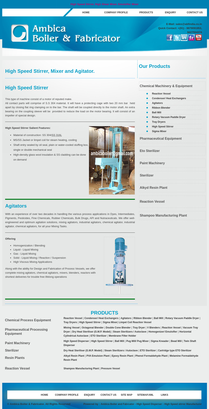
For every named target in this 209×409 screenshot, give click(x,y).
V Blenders (153, 327)
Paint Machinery (152, 163)
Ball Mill (156, 112)
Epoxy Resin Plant (122, 355)
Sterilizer (147, 175)
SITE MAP (126, 394)
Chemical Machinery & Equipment (166, 86)
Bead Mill (176, 341)
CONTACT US (195, 12)
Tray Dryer (139, 327)
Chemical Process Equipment (28, 320)
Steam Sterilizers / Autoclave (129, 331)
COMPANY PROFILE (116, 12)
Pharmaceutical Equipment (161, 138)
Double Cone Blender (118, 327)
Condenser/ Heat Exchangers (169, 98)
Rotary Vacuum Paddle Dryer (169, 117)
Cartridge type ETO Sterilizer (174, 350)
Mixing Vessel (71, 327)
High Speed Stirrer (162, 126)
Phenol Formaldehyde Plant (151, 355)
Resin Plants (15, 358)
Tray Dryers (159, 121)
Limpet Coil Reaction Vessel (135, 322)
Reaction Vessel (161, 93)
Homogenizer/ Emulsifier (162, 331)
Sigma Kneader (160, 341)
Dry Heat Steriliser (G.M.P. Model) (91, 331)
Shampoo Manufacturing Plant (163, 215)
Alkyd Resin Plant (153, 187)
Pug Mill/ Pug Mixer (137, 341)
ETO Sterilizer (99, 335)
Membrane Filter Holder (122, 335)
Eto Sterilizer (150, 151)
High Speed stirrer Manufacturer (183, 404)
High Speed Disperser (76, 341)
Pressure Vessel (110, 368)
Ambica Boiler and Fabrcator (117, 404)
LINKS (164, 394)
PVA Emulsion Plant (97, 355)
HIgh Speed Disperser (149, 404)
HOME (86, 12)
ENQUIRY (170, 12)
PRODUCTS (146, 12)
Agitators (157, 103)
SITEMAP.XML (145, 394)
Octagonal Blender (93, 327)
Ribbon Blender (161, 107)
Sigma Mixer (159, 131)
